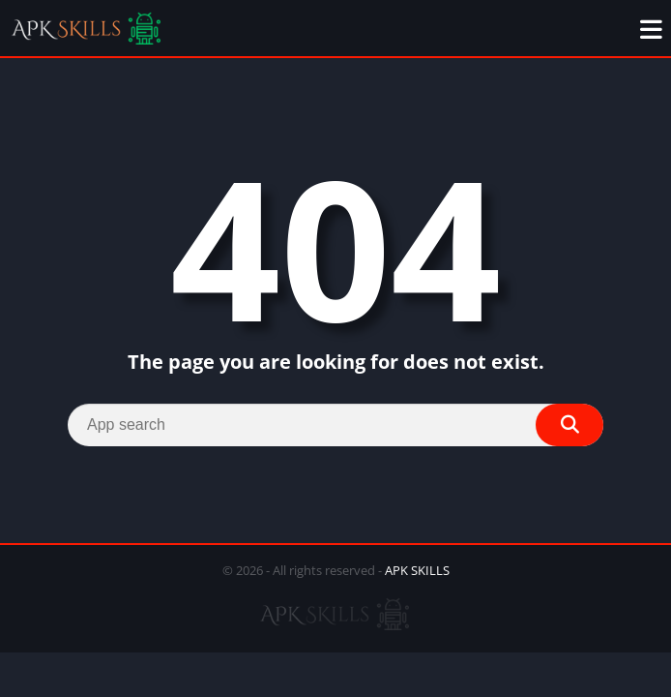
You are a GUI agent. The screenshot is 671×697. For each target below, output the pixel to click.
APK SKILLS (417, 570)
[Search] (335, 425)
